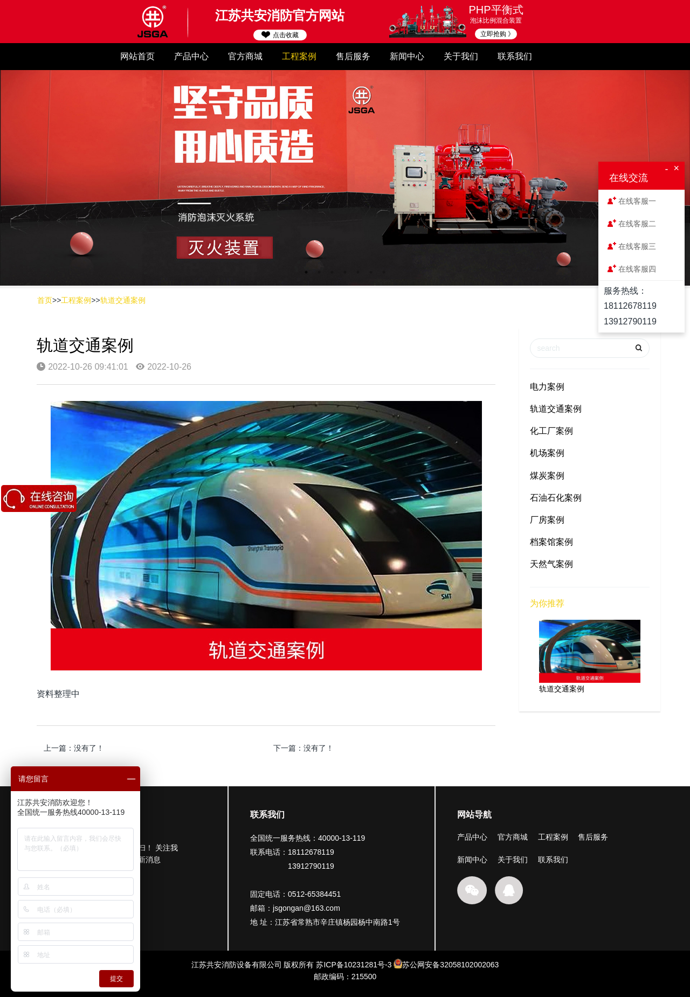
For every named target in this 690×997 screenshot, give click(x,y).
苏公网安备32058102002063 (450, 971)
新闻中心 (407, 56)
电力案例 (547, 386)
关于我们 (461, 56)
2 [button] (319, 272)
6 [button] (370, 272)
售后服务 (353, 56)
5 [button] (358, 272)
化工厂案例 (551, 430)
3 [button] (332, 272)
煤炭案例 (547, 475)
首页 (44, 300)
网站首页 (137, 56)
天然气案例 (551, 564)
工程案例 (299, 56)
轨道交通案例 (123, 300)
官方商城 (245, 56)
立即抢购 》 (497, 34)
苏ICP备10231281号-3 (353, 971)
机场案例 (547, 453)
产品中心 (191, 56)
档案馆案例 (551, 541)
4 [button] (345, 272)
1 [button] (306, 272)
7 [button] (383, 272)
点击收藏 (279, 35)
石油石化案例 (556, 497)
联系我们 (515, 56)
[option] (345, 178)
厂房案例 (547, 519)
